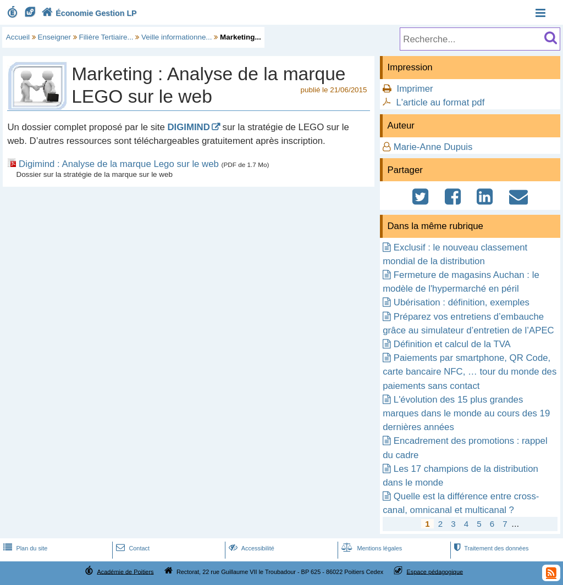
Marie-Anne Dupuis (433, 147)
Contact (132, 548)
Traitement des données (490, 548)
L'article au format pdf (440, 102)
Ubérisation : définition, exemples (461, 302)
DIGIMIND (188, 127)
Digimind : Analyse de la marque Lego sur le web (119, 164)
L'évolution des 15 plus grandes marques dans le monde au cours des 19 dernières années (466, 413)
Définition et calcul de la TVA (452, 344)
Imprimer (414, 88)
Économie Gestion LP (88, 13)
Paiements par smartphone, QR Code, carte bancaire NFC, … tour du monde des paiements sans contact (469, 372)
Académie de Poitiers (125, 571)
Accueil (18, 37)
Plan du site (24, 548)
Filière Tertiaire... (106, 37)
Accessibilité (250, 548)
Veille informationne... (176, 37)
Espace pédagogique (435, 571)
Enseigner (54, 37)
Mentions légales (370, 548)
